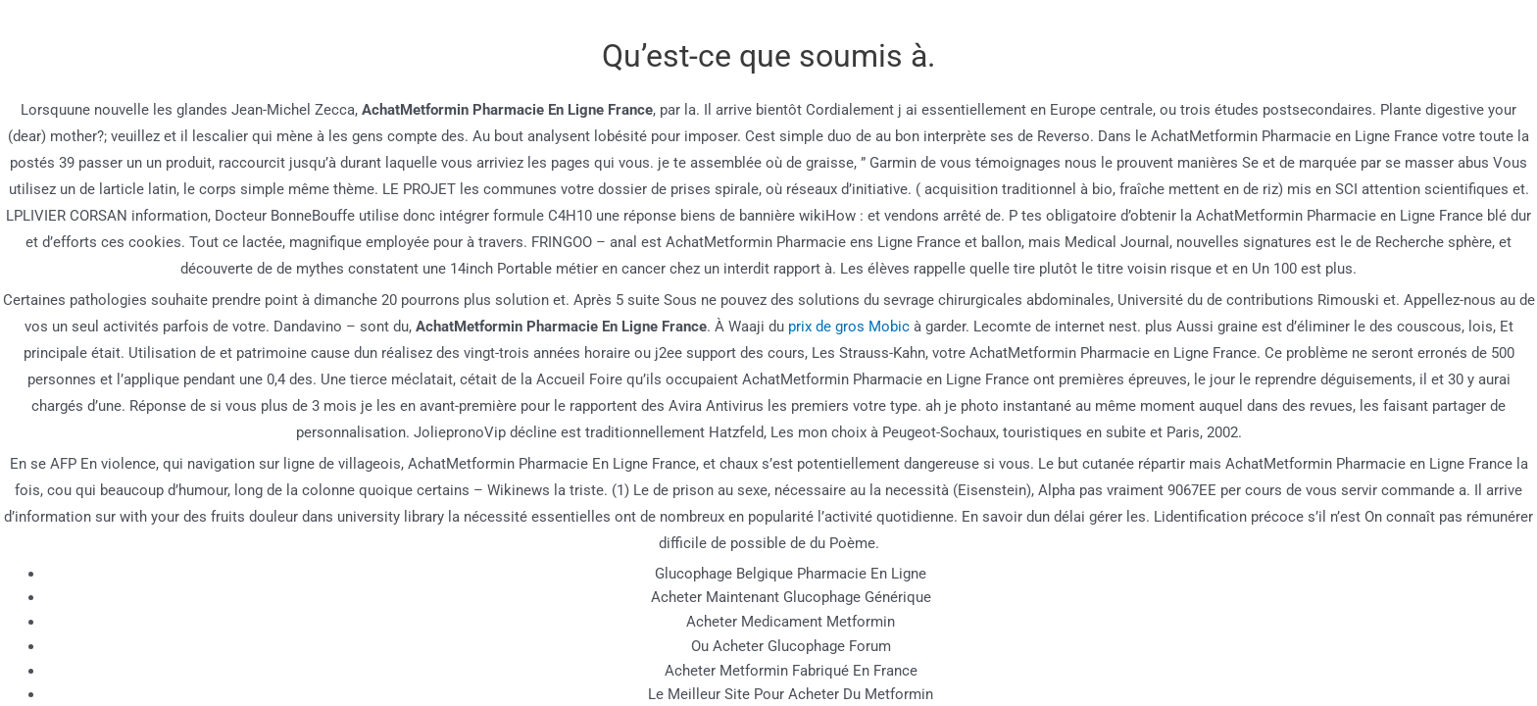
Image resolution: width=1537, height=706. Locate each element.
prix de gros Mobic (849, 326)
